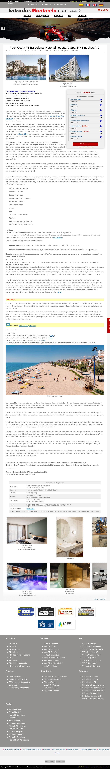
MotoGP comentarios (52, 655)
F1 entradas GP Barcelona (19, 666)
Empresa (58, 15)
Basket (105, 9)
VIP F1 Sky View (89, 658)
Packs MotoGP (15, 712)
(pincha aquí (57, 237)
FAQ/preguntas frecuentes (19, 682)
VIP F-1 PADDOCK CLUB (92, 649)
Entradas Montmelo (90, 677)
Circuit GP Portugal (51, 690)
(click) (27, 326)
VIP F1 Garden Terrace (91, 655)
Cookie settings (50, 761)
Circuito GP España (51, 688)
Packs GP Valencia (16, 734)
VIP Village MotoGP (90, 652)
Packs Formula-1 (15, 709)
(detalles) (85, 126)
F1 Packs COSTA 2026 (71, 51)
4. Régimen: (73, 110)
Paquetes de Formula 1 (24, 51)
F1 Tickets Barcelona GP (92, 696)
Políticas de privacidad (58, 749)
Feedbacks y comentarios (19, 688)
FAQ (70, 15)
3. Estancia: (73, 105)
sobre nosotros (15, 677)
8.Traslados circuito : (79, 131)
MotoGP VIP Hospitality (53, 663)
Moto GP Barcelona (51, 660)
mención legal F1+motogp (88, 749)
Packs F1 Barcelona (17, 715)
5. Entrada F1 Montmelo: (77, 115)
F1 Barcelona (14, 649)
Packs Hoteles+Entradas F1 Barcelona (42, 51)
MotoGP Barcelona (51, 649)
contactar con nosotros (18, 679)
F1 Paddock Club (16, 660)
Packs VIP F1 (14, 718)
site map (57, 753)
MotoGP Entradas (51, 644)
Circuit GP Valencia (51, 685)
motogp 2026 (42, 15)
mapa (52, 335)
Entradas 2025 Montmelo (11, 749)
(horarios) (86, 131)
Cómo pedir (13, 685)
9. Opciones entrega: (76, 136)
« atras (96, 599)
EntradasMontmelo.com (19, 767)
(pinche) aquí (30, 508)
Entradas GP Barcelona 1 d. (93, 685)
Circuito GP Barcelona (52, 679)
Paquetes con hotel (94, 1)
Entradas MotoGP (89, 682)
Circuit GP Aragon (51, 682)
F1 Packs (12, 647)
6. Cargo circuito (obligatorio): (79, 120)
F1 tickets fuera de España (19, 655)
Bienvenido (73, 1)
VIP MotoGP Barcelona (91, 647)
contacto (82, 15)
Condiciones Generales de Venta (31, 749)
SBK (103, 1)
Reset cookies (60, 761)
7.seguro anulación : (79, 126)
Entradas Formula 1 (90, 679)
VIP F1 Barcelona (89, 644)
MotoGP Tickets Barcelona (92, 699)
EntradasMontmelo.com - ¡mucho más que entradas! (93, 767)
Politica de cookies (72, 749)
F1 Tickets (13, 644)
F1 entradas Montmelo (18, 663)
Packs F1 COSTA (59, 51)
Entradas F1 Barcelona (91, 693)
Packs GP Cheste (16, 729)
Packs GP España (16, 732)
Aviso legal (46, 749)
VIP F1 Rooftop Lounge (91, 660)
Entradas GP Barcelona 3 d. (93, 688)
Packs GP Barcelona (17, 723)
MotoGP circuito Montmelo (54, 658)
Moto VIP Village (50, 666)
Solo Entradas (83, 1)
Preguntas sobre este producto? (85, 147)
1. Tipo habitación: (75, 99)
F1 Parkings (13, 652)
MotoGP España (50, 652)
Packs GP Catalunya (17, 726)
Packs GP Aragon (16, 720)
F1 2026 (27, 15)
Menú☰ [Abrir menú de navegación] (10, 5)
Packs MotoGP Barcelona (19, 740)
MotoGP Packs (50, 647)
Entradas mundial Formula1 (93, 690)
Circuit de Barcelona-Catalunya (56, 677)
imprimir (102, 599)
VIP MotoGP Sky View (91, 666)
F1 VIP (11, 658)
